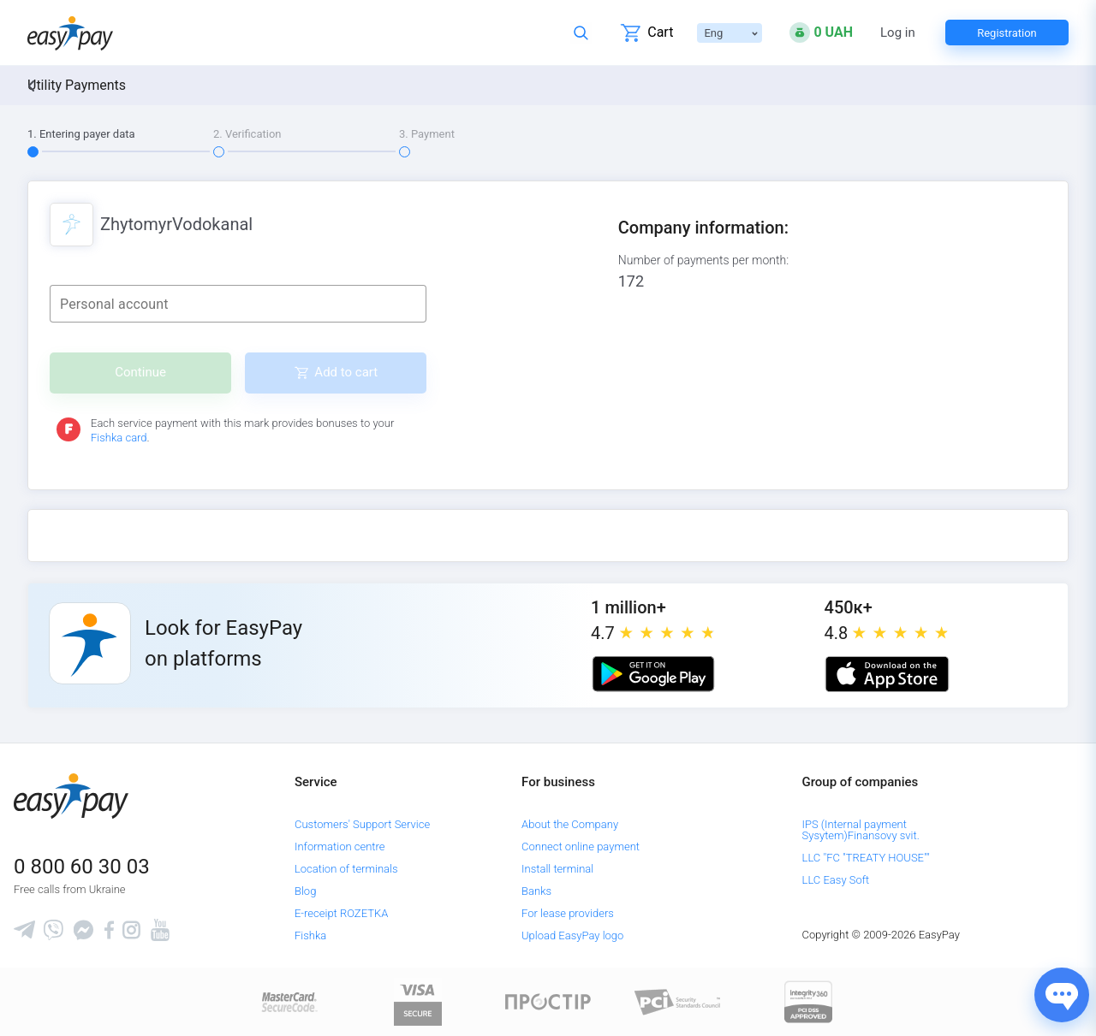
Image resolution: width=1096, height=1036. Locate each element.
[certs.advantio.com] (808, 1001)
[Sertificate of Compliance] (678, 1001)
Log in (897, 33)
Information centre (339, 846)
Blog (305, 891)
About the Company (569, 824)
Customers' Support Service (362, 824)
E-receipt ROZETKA (341, 913)
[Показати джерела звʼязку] (1061, 995)
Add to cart (346, 372)
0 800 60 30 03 (82, 867)
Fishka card (119, 437)
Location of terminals (346, 868)
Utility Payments (76, 85)
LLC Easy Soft (836, 879)
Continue (140, 372)
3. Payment (427, 133)
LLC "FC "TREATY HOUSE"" (866, 857)
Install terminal (557, 868)
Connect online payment (580, 846)
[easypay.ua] (70, 33)
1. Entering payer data (81, 133)
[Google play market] (653, 674)
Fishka (310, 935)
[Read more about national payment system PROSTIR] (548, 1001)
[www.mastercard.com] (288, 1001)
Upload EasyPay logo (572, 935)
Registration (1007, 33)
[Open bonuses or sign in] (821, 32)
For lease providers (567, 913)
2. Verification (247, 133)
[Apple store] (887, 674)
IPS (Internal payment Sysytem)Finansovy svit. (861, 830)
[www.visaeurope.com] (418, 1001)
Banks (536, 891)
